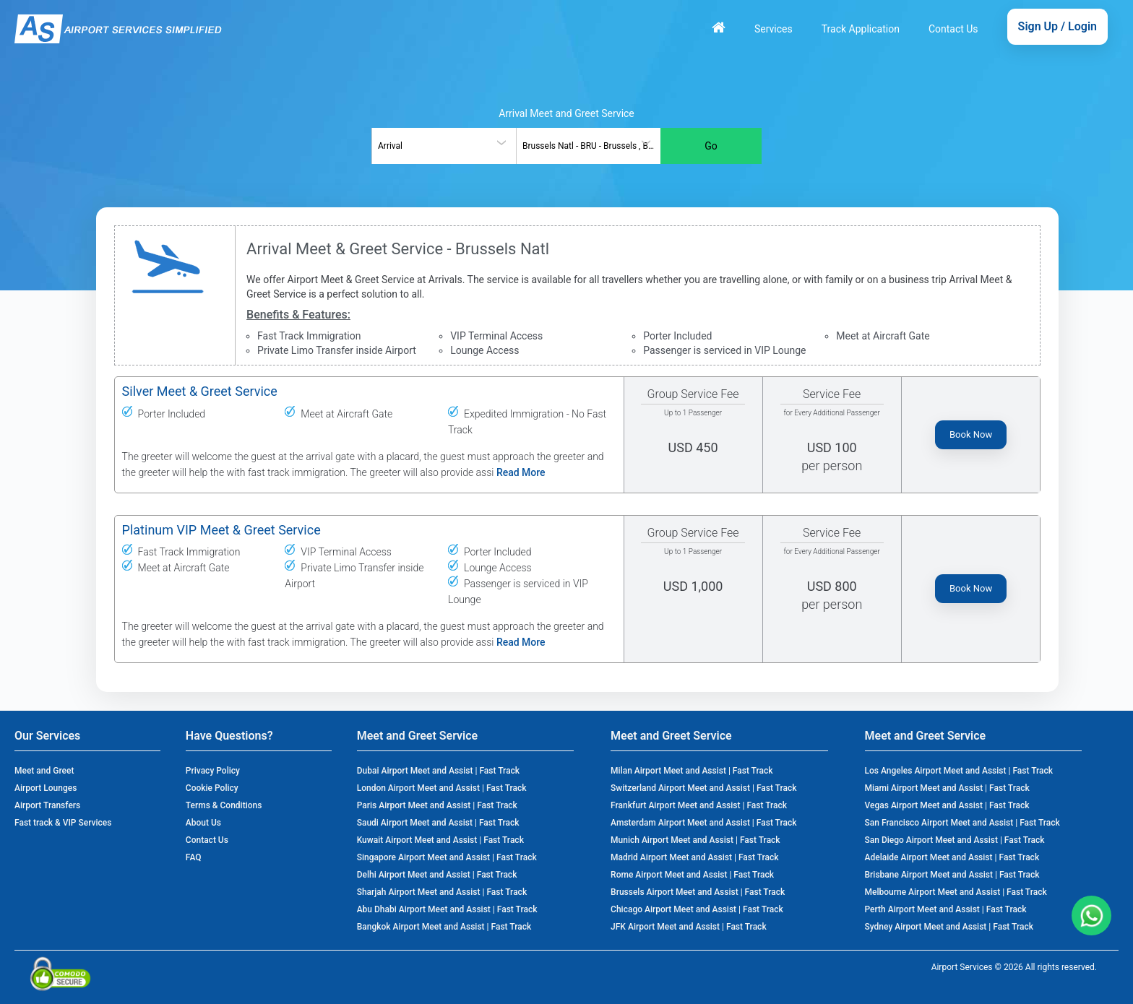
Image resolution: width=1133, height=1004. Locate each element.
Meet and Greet (44, 771)
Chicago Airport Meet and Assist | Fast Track (697, 909)
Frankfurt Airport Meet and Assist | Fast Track (699, 805)
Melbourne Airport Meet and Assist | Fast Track (956, 892)
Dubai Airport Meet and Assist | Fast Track (438, 771)
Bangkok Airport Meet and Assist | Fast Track (444, 927)
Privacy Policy (213, 771)
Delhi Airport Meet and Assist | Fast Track (437, 875)
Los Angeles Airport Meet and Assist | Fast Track (959, 771)
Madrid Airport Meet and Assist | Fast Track (694, 857)
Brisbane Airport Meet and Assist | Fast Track (952, 875)
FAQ (194, 857)
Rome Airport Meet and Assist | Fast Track (692, 875)
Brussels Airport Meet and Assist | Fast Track (698, 892)
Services (773, 29)
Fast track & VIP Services (62, 823)
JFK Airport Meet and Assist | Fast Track (689, 927)
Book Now (970, 434)
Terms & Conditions (224, 805)
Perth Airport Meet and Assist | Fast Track (946, 909)
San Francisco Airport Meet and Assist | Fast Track (962, 823)
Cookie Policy (212, 788)
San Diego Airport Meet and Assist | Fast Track (955, 840)
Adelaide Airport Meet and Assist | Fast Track (952, 857)
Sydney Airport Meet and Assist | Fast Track (949, 927)
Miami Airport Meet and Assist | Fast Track (947, 788)
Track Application (861, 29)
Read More (521, 472)
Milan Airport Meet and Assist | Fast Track (691, 771)
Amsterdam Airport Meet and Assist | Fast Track (703, 823)
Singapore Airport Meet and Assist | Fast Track (447, 857)
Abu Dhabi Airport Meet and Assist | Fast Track (447, 909)
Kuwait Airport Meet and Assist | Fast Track (440, 840)
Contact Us (953, 29)
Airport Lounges (45, 788)
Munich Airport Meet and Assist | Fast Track (695, 840)
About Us (203, 823)
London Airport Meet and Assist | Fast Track (442, 788)
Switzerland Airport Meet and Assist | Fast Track (704, 788)
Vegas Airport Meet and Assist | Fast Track (947, 805)
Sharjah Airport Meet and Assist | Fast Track (442, 892)
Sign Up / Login (1057, 26)
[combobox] (443, 146)
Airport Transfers (47, 805)
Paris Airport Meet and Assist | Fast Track (437, 805)
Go (711, 146)
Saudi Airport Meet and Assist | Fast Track (438, 823)
